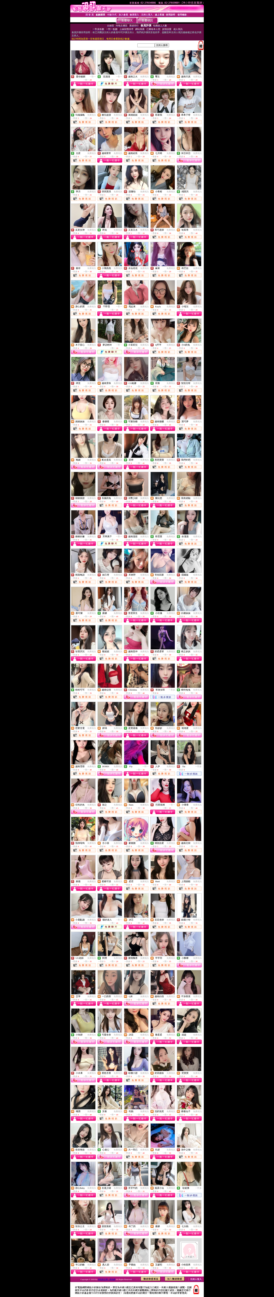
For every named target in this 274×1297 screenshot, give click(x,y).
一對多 (172, 690)
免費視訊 (144, 76)
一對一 (92, 76)
